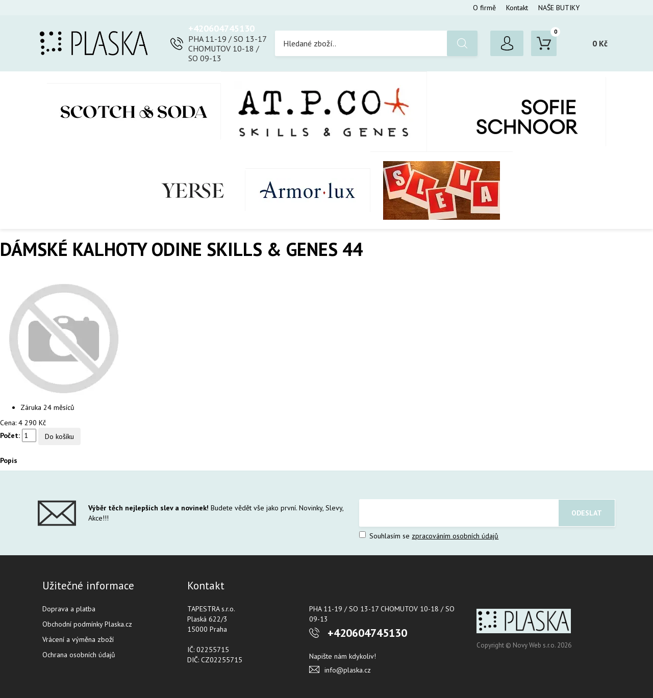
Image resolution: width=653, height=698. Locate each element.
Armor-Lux (307, 190)
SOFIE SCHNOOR (516, 111)
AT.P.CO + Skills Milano (324, 111)
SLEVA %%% (441, 190)
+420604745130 (221, 28)
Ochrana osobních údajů (78, 654)
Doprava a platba (68, 608)
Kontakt (517, 7)
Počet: (10, 435)
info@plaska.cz (347, 670)
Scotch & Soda (134, 111)
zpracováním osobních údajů (455, 535)
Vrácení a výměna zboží (78, 639)
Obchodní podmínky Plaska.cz (87, 624)
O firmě (484, 7)
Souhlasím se (428, 535)
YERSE (193, 190)
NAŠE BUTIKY (559, 7)
